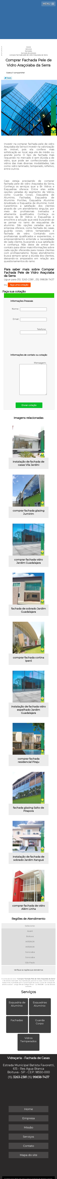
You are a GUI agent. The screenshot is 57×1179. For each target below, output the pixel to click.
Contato (28, 1146)
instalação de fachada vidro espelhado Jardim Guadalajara (28, 709)
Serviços (28, 992)
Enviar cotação (29, 405)
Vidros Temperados (28, 1040)
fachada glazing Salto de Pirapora (28, 809)
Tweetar (8, 77)
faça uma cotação (19, 285)
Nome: (29, 309)
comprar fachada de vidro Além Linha (28, 907)
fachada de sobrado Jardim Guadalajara (28, 610)
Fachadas (17, 1020)
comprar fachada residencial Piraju (28, 760)
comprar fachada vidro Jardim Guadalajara (28, 561)
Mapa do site (28, 1155)
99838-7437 (41, 1077)
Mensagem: (33, 378)
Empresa (28, 1118)
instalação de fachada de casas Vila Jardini (28, 463)
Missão (28, 1127)
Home (28, 1109)
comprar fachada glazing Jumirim (28, 512)
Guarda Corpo (40, 1022)
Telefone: (33, 331)
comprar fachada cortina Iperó (28, 659)
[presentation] (29, 344)
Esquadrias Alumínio (40, 1004)
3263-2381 (20, 1077)
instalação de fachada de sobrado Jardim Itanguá (28, 858)
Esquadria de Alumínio (17, 1004)
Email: (30, 319)
